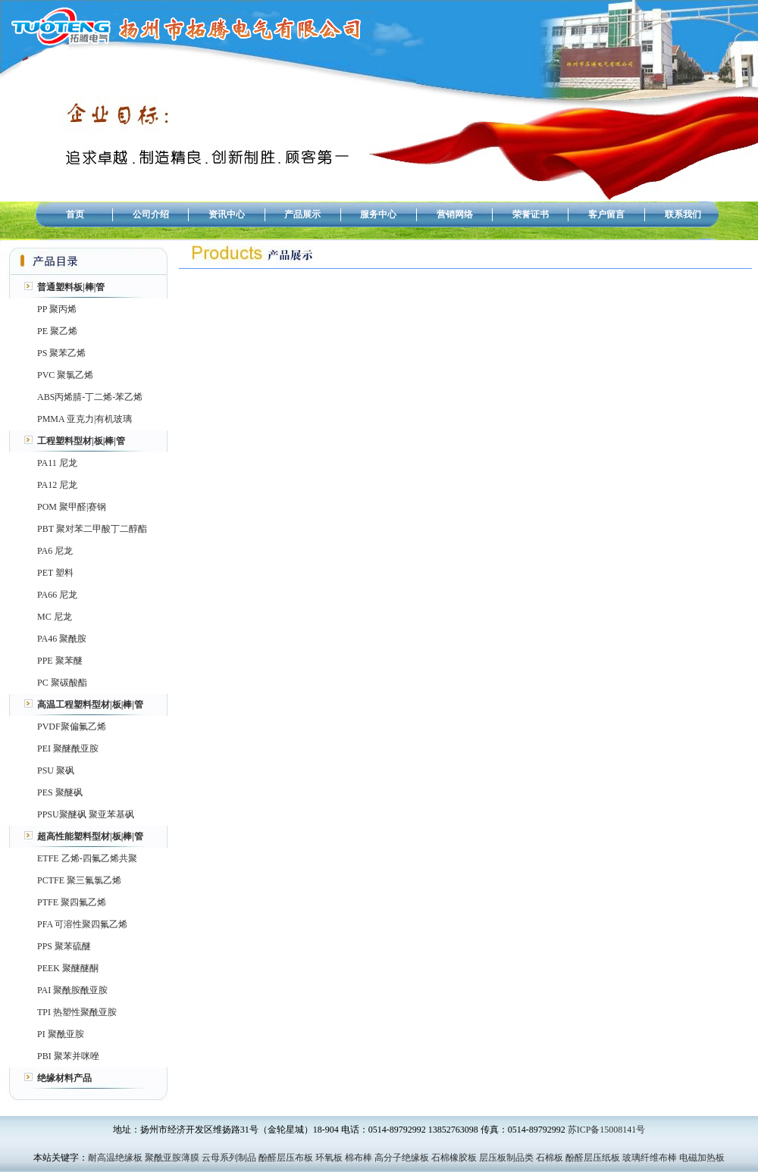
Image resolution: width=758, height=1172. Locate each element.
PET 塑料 (55, 572)
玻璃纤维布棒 (649, 1157)
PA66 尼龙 (57, 594)
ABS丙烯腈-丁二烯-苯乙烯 (90, 397)
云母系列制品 (229, 1157)
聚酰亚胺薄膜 (172, 1157)
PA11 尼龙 (57, 463)
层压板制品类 (506, 1157)
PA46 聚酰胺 (61, 638)
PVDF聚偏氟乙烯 (71, 726)
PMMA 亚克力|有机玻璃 (84, 419)
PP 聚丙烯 (57, 309)
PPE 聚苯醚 (60, 660)
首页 (75, 214)
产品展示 (302, 214)
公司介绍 (151, 214)
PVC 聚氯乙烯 (65, 375)
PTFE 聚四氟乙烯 (71, 902)
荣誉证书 (530, 214)
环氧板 (329, 1157)
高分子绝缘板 (401, 1157)
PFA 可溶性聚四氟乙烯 (82, 924)
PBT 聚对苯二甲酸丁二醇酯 (92, 528)
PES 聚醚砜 (60, 792)
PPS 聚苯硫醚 (64, 946)
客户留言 (606, 214)
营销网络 (455, 214)
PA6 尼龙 (55, 550)
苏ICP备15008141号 (607, 1129)
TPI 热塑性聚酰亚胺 (77, 1012)
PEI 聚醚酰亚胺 (68, 748)
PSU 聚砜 (55, 770)
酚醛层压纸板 (592, 1157)
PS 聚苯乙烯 (61, 353)
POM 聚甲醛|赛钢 (71, 507)
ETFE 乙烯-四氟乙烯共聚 (87, 858)
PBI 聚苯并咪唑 (68, 1056)
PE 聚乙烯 (57, 331)
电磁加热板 (702, 1157)
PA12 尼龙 (57, 485)
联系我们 (683, 214)
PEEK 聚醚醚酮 (68, 968)
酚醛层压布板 (285, 1157)
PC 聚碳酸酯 (62, 682)
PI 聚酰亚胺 (60, 1034)
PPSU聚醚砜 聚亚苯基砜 (85, 814)
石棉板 (549, 1157)
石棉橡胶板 (454, 1157)
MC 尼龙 (54, 616)
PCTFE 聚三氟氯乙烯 (79, 880)
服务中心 (378, 214)
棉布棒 (358, 1157)
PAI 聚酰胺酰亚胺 (72, 990)
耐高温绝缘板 (115, 1157)
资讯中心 (226, 214)
